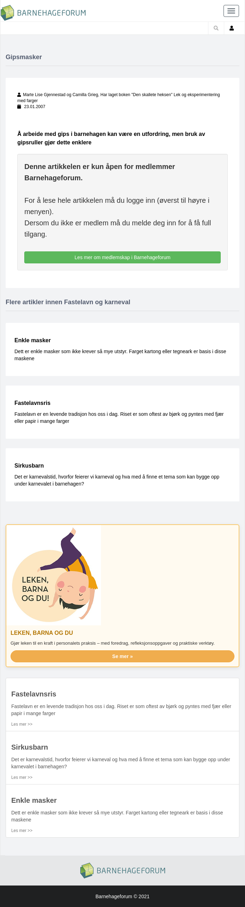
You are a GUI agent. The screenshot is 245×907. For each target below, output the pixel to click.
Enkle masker (32, 340)
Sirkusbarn (29, 466)
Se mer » (122, 656)
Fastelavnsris (32, 403)
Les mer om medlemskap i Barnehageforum (122, 257)
